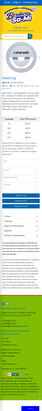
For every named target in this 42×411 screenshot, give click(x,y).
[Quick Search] (14, 36)
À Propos (5, 341)
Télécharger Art (9, 364)
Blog (3, 361)
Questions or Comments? (14, 368)
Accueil (5, 338)
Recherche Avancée (11, 349)
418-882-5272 (21, 27)
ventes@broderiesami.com (21, 30)
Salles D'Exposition (10, 353)
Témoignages (8, 356)
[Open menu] (37, 36)
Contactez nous (9, 344)
